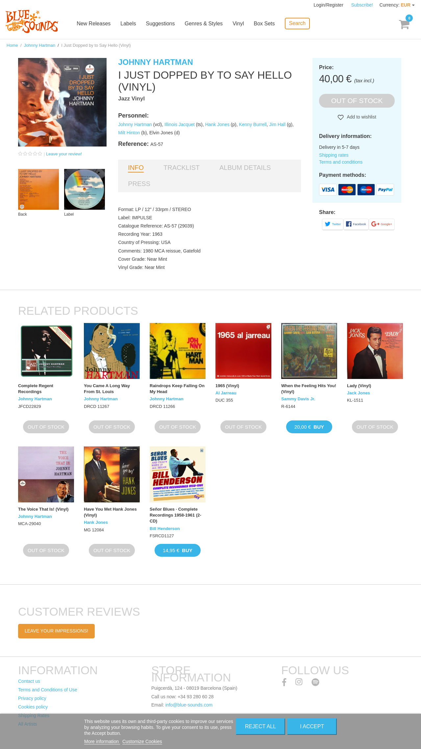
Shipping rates (334, 155)
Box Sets (264, 24)
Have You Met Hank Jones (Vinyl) (110, 512)
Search (297, 23)
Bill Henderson (165, 528)
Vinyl (238, 24)
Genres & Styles (204, 24)
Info (136, 167)
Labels (128, 24)
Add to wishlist (361, 117)
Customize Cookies (142, 741)
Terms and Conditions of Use (47, 689)
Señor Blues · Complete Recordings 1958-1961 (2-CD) (175, 515)
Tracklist (181, 167)
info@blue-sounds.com (188, 705)
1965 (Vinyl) (227, 385)
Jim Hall (277, 124)
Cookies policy (33, 706)
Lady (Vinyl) (359, 385)
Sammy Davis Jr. (298, 398)
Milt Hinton (129, 132)
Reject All (260, 726)
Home (12, 45)
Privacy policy (32, 698)
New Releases (94, 24)
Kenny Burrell (252, 124)
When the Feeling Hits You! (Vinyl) (308, 388)
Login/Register (329, 5)
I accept (312, 726)
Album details (245, 167)
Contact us (29, 681)
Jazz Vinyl (131, 98)
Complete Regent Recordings (35, 388)
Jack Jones (358, 392)
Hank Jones (217, 124)
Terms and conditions (340, 162)
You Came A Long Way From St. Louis (107, 388)
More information (102, 741)
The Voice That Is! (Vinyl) (43, 509)
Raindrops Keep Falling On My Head (177, 388)
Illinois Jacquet (179, 124)
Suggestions (160, 24)
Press (139, 183)
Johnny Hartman (39, 45)
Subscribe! (362, 5)
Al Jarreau (225, 392)
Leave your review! (64, 153)
